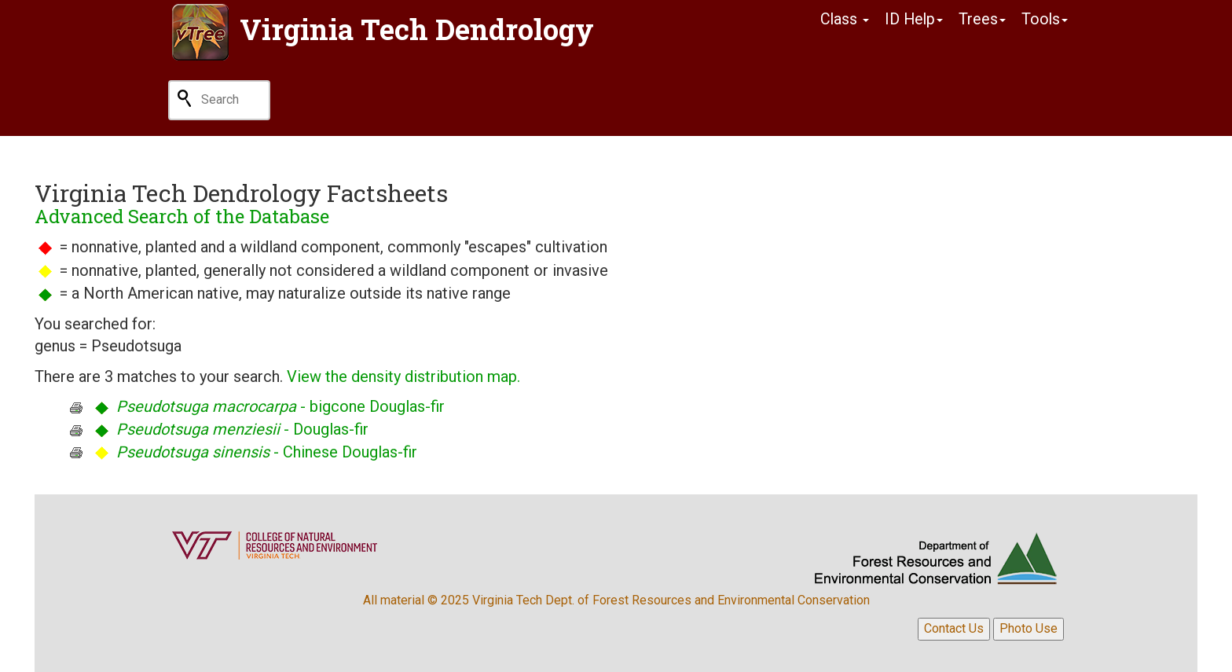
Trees (981, 19)
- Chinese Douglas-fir (266, 451)
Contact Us (954, 628)
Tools (1044, 19)
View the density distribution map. (403, 376)
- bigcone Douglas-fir (280, 406)
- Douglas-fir (242, 429)
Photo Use (1028, 628)
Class (842, 19)
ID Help (912, 19)
